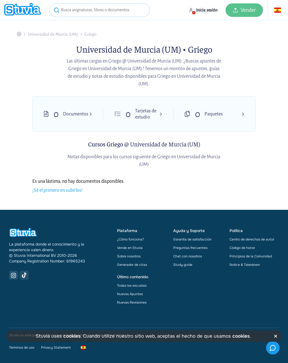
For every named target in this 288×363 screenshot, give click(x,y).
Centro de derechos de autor (252, 239)
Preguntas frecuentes (190, 248)
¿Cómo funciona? (130, 239)
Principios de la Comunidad (251, 256)
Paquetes (213, 114)
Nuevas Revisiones (132, 302)
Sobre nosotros (129, 256)
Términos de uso (21, 347)
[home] (22, 10)
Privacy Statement (56, 347)
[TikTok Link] (24, 275)
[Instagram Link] (13, 275)
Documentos (75, 114)
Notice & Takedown (245, 264)
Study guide (182, 264)
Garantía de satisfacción (192, 239)
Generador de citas (132, 264)
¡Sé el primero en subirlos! (57, 190)
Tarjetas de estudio (145, 114)
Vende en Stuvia (130, 248)
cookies (72, 336)
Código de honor (242, 248)
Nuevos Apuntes (130, 294)
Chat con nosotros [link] (187, 256)
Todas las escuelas (132, 285)
